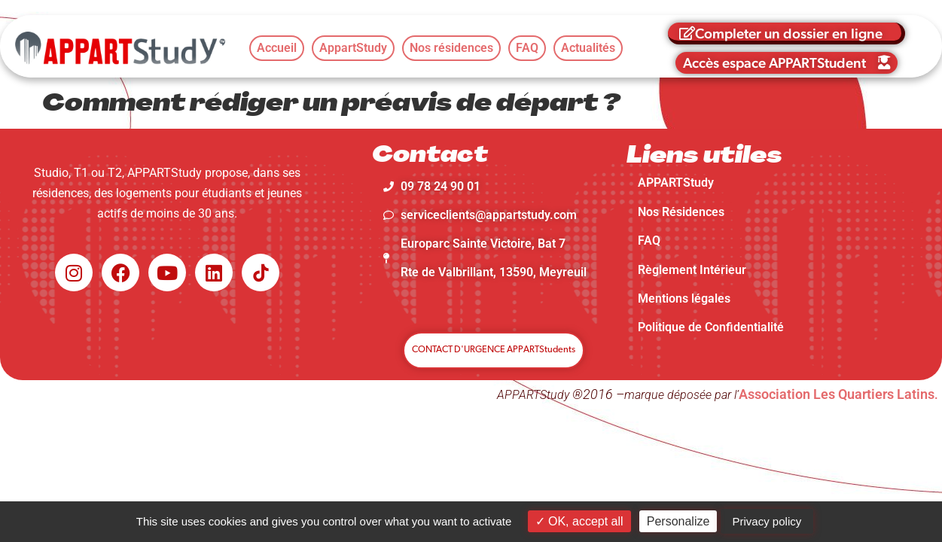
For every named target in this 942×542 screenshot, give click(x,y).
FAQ (649, 240)
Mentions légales (684, 298)
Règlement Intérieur (692, 270)
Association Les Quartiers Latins (836, 394)
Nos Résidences (681, 212)
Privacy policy (767, 521)
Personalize (678, 521)
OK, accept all (579, 521)
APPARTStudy (676, 182)
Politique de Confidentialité (711, 327)
